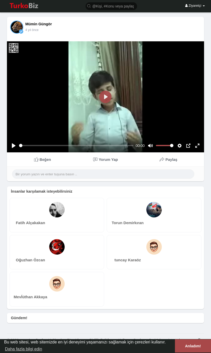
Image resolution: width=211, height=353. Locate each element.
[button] (111, 6)
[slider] (76, 145)
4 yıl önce (31, 30)
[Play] (14, 146)
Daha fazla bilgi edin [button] (23, 349)
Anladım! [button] (193, 346)
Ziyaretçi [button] (195, 5)
